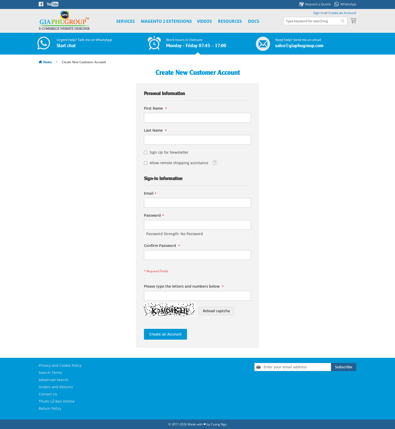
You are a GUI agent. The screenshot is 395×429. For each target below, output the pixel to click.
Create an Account (342, 13)
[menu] (182, 21)
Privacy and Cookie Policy (60, 365)
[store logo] (64, 20)
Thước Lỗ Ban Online (57, 401)
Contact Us (48, 394)
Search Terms (50, 372)
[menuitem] (166, 21)
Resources (230, 21)
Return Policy (50, 408)
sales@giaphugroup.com (299, 46)
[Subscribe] (343, 367)
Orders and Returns (56, 386)
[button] (214, 162)
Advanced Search (53, 379)
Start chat (66, 46)
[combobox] (315, 21)
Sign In (318, 13)
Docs (253, 21)
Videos (204, 21)
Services (125, 21)
